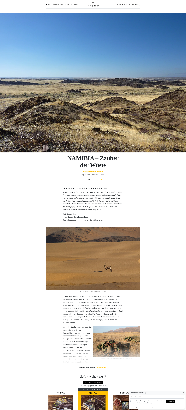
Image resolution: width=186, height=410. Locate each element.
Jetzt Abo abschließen (93, 382)
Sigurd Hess (86, 175)
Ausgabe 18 (98, 180)
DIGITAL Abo (125, 393)
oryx (93, 171)
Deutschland (61, 10)
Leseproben (136, 10)
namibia (86, 171)
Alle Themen (50, 10)
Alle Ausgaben (58, 4)
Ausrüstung (103, 10)
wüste (100, 171)
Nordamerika (79, 10)
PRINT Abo (61, 393)
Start (49, 4)
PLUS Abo (93, 393)
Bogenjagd (113, 10)
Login (124, 4)
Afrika (94, 10)
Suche (118, 4)
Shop (67, 4)
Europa (70, 10)
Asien (88, 10)
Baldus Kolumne (125, 10)
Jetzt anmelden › (102, 367)
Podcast (74, 4)
